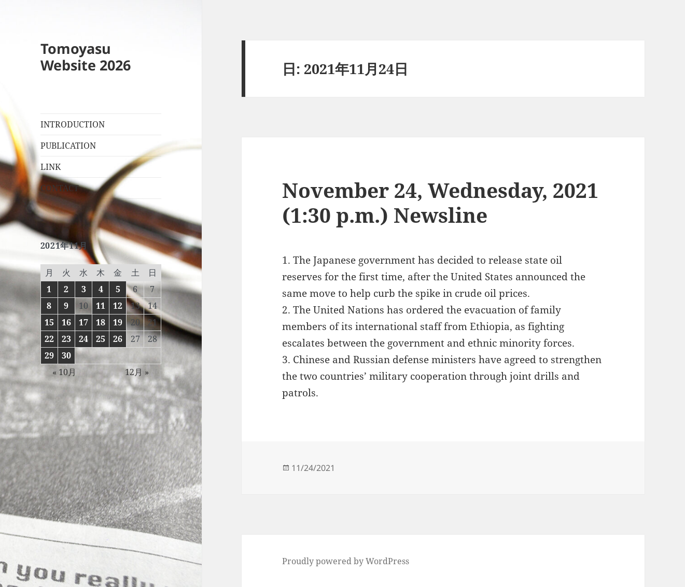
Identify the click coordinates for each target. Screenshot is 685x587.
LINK (50, 167)
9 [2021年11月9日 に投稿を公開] (66, 305)
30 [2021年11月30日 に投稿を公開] (66, 355)
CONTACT (59, 188)
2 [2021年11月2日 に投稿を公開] (66, 289)
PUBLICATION (68, 145)
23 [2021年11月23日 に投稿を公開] (66, 339)
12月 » (137, 372)
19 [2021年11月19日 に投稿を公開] (117, 322)
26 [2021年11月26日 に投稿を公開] (117, 339)
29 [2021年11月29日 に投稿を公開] (49, 355)
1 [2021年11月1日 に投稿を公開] (49, 289)
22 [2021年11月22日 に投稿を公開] (49, 339)
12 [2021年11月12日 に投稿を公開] (117, 305)
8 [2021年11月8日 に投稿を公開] (49, 305)
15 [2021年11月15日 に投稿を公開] (49, 322)
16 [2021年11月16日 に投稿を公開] (66, 322)
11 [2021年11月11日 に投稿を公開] (100, 305)
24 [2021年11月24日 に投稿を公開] (83, 339)
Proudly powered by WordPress (345, 561)
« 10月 (64, 372)
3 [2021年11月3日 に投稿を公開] (83, 289)
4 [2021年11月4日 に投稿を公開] (101, 289)
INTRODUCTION (72, 124)
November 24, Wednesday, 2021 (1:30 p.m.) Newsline (440, 202)
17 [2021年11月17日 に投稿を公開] (83, 322)
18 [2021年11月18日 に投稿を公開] (100, 322)
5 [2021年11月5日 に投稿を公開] (118, 289)
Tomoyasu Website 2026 (85, 57)
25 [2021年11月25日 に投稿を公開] (100, 339)
